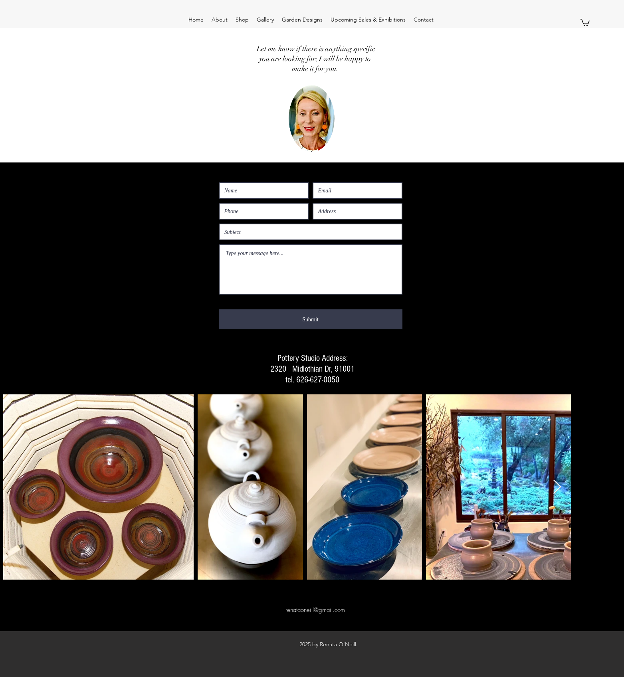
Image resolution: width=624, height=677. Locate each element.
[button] (585, 22)
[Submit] (310, 319)
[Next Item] (557, 487)
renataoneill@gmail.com (315, 610)
